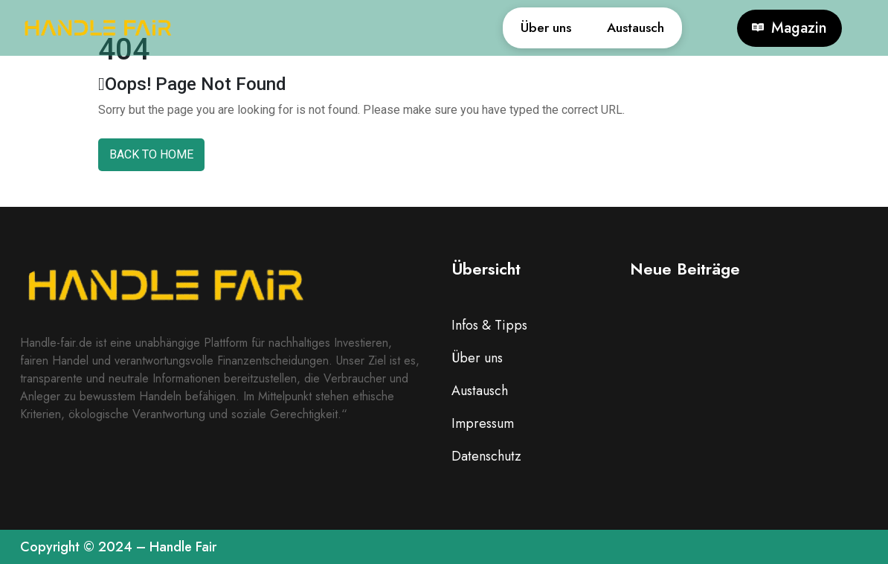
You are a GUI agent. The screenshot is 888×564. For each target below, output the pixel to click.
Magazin (789, 28)
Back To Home (151, 154)
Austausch (626, 28)
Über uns (520, 28)
